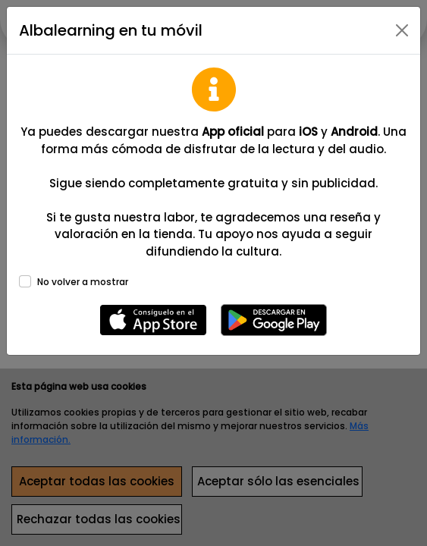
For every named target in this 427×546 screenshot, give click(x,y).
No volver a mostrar (82, 281)
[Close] (402, 30)
